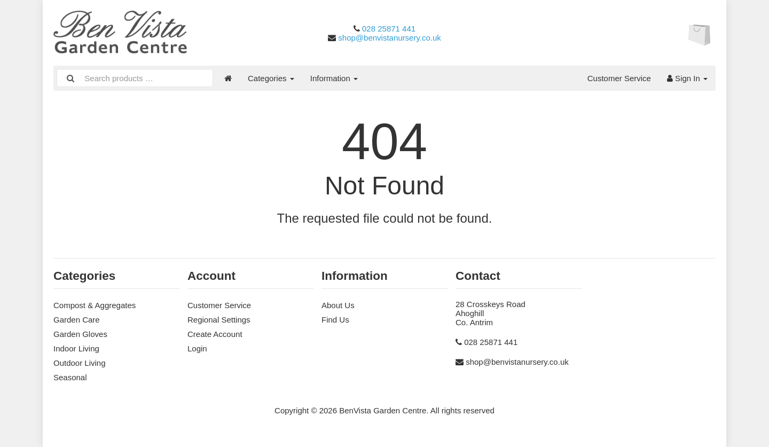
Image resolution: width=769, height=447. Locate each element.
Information (334, 78)
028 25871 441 (388, 28)
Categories (271, 78)
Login (197, 348)
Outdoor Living (79, 362)
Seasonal (70, 377)
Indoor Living (76, 348)
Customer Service (619, 78)
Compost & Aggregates (94, 305)
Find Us (335, 319)
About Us (338, 305)
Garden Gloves (80, 334)
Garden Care (76, 319)
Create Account (214, 334)
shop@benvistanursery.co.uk (389, 37)
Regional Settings (218, 319)
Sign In (687, 78)
